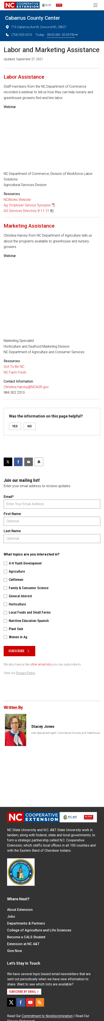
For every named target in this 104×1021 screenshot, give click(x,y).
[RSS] (39, 1002)
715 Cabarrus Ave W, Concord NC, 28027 (35, 27)
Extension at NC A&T (23, 944)
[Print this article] (39, 462)
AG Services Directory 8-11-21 (26, 211)
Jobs (11, 916)
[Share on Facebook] (18, 462)
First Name (12, 514)
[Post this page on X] (8, 462)
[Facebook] (21, 1002)
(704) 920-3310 (18, 35)
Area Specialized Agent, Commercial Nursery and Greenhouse (65, 732)
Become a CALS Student (26, 937)
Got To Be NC (14, 367)
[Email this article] (28, 462)
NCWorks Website (17, 200)
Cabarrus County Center (32, 18)
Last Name (12, 531)
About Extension (20, 910)
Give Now (14, 951)
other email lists (41, 664)
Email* (9, 497)
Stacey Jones (42, 726)
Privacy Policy (25, 673)
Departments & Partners (26, 923)
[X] (11, 1002)
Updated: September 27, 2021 (23, 59)
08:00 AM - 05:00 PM (62, 34)
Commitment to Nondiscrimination (47, 1016)
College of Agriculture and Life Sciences (39, 930)
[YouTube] (30, 1002)
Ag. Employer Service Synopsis (27, 205)
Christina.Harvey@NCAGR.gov (26, 387)
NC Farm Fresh (15, 372)
